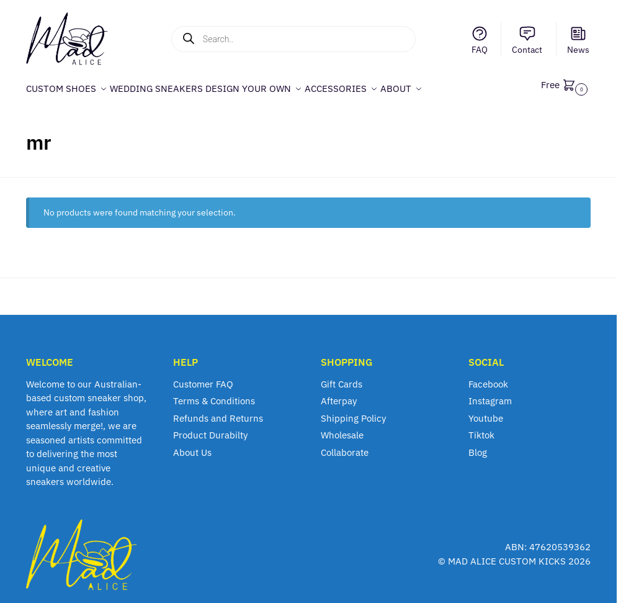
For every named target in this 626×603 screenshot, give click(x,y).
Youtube (485, 411)
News (578, 40)
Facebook (488, 377)
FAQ (479, 40)
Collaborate (345, 445)
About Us (192, 445)
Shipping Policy (353, 411)
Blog (477, 445)
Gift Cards (341, 377)
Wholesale (342, 428)
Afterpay (339, 394)
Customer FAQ (203, 377)
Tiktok (481, 428)
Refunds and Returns (218, 411)
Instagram (490, 394)
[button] (566, 85)
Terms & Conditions (214, 394)
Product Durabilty (210, 428)
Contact (527, 40)
